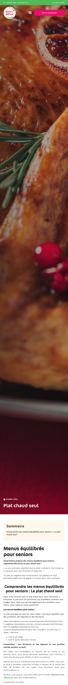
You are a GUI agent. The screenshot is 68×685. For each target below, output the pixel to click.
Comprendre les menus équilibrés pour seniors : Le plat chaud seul (33, 533)
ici (18, 670)
